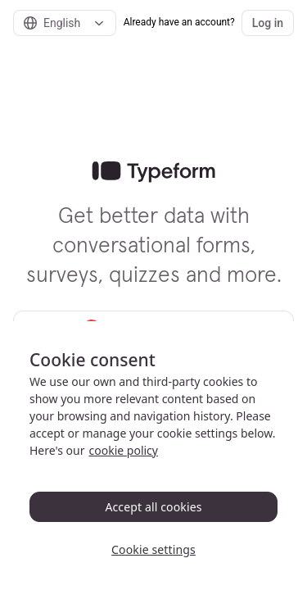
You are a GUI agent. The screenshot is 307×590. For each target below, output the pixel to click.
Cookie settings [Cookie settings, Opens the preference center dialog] (153, 549)
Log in (267, 23)
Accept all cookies (153, 507)
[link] (153, 172)
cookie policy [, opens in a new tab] (123, 450)
